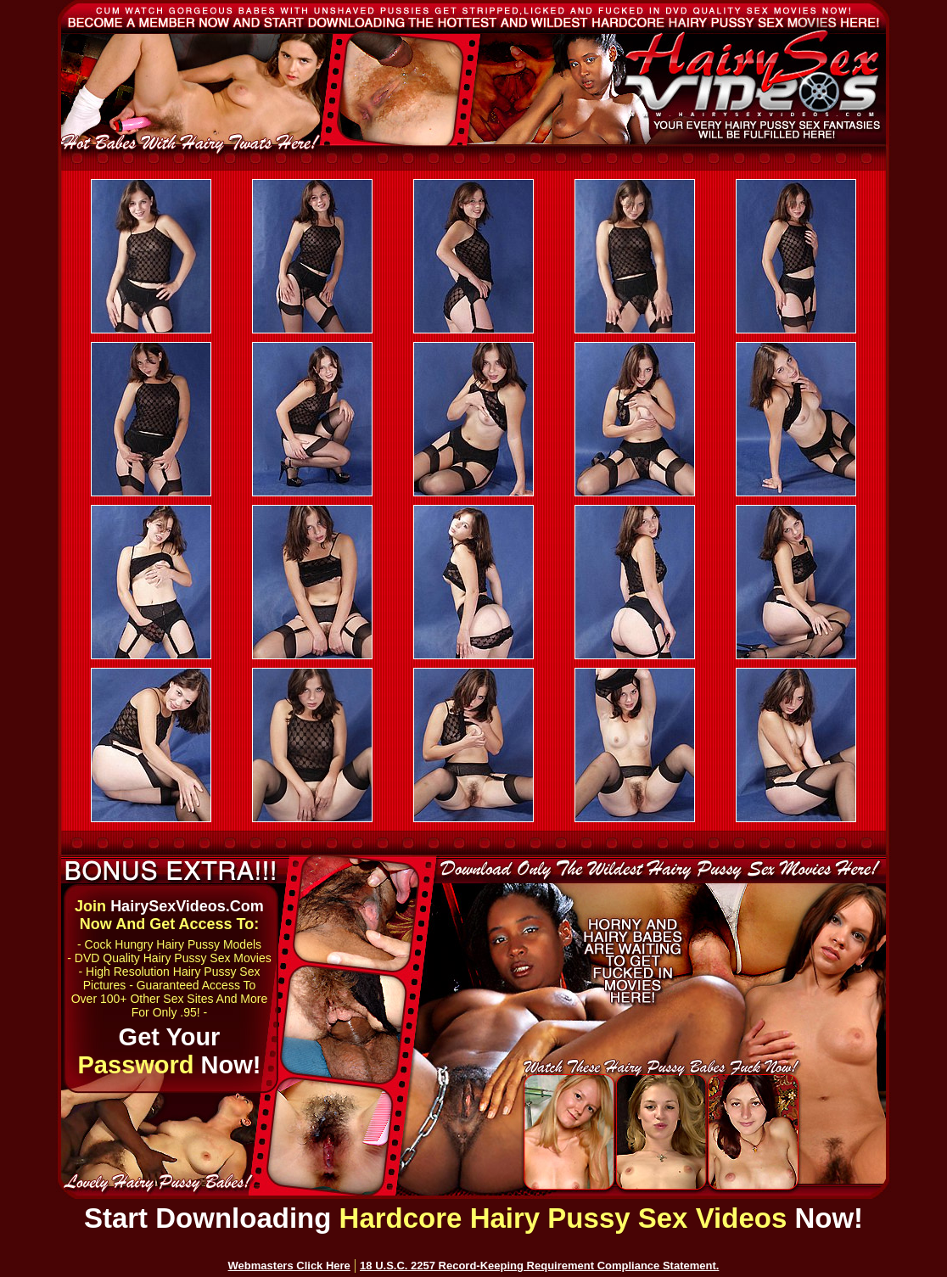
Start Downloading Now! (473, 1218)
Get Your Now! (169, 1050)
